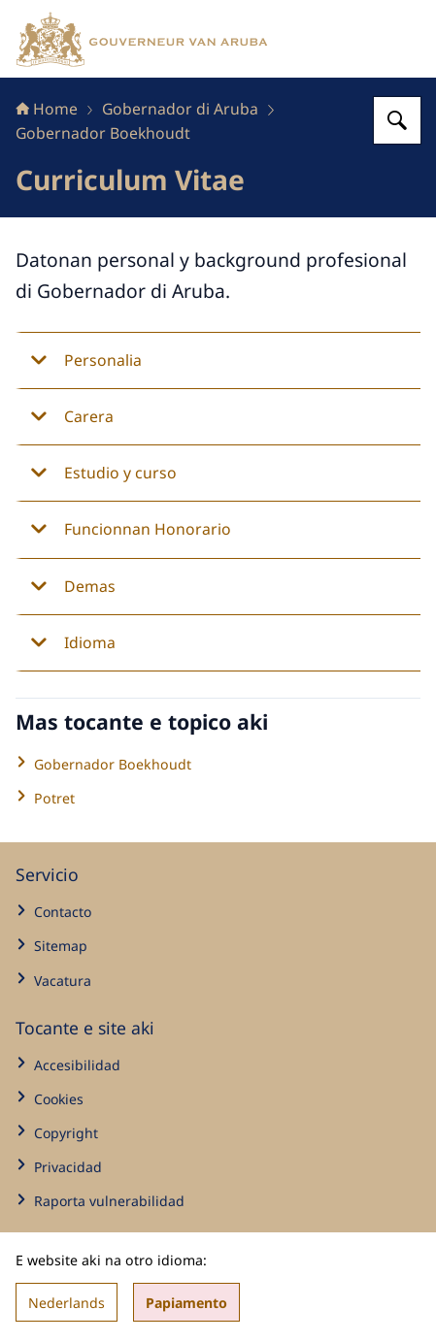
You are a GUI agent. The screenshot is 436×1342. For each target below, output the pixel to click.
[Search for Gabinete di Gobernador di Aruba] (397, 120)
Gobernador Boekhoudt (103, 133)
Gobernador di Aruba (180, 108)
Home (47, 108)
